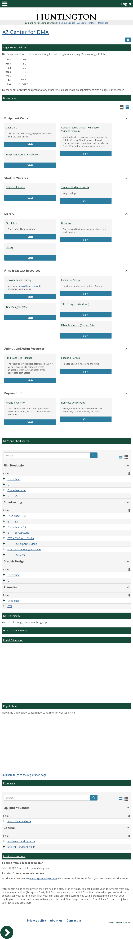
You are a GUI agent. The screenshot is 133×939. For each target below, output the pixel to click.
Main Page (103, 22)
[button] (93, 455)
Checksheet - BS (16, 527)
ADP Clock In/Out (15, 187)
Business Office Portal (73, 402)
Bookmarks (9, 98)
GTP (9, 484)
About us (56, 920)
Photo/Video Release (19, 821)
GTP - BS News (16, 555)
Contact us (74, 920)
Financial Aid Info (15, 402)
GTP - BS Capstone (18, 532)
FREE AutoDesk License (19, 357)
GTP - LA (12, 495)
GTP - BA (12, 521)
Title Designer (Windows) (75, 304)
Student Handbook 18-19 (21, 847)
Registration (10, 706)
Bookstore (67, 223)
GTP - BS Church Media (20, 538)
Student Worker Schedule (75, 187)
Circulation (11, 223)
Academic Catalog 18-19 (21, 841)
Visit (36, 144)
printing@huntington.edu (43, 878)
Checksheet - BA (16, 516)
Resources (9, 783)
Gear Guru (11, 127)
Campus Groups (67, 22)
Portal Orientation (13, 640)
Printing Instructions (14, 856)
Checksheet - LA (16, 490)
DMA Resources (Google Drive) (78, 325)
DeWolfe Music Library (18, 280)
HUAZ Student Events (15, 630)
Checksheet (13, 479)
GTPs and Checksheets (16, 441)
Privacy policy (36, 920)
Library (9, 247)
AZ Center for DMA (86, 22)
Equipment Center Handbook (22, 154)
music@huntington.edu (30, 286)
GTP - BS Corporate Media (22, 543)
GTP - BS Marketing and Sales (24, 549)
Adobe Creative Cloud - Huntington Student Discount (80, 129)
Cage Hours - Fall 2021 (16, 47)
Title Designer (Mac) (17, 307)
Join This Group (11, 615)
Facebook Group (70, 280)
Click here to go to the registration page (24, 774)
